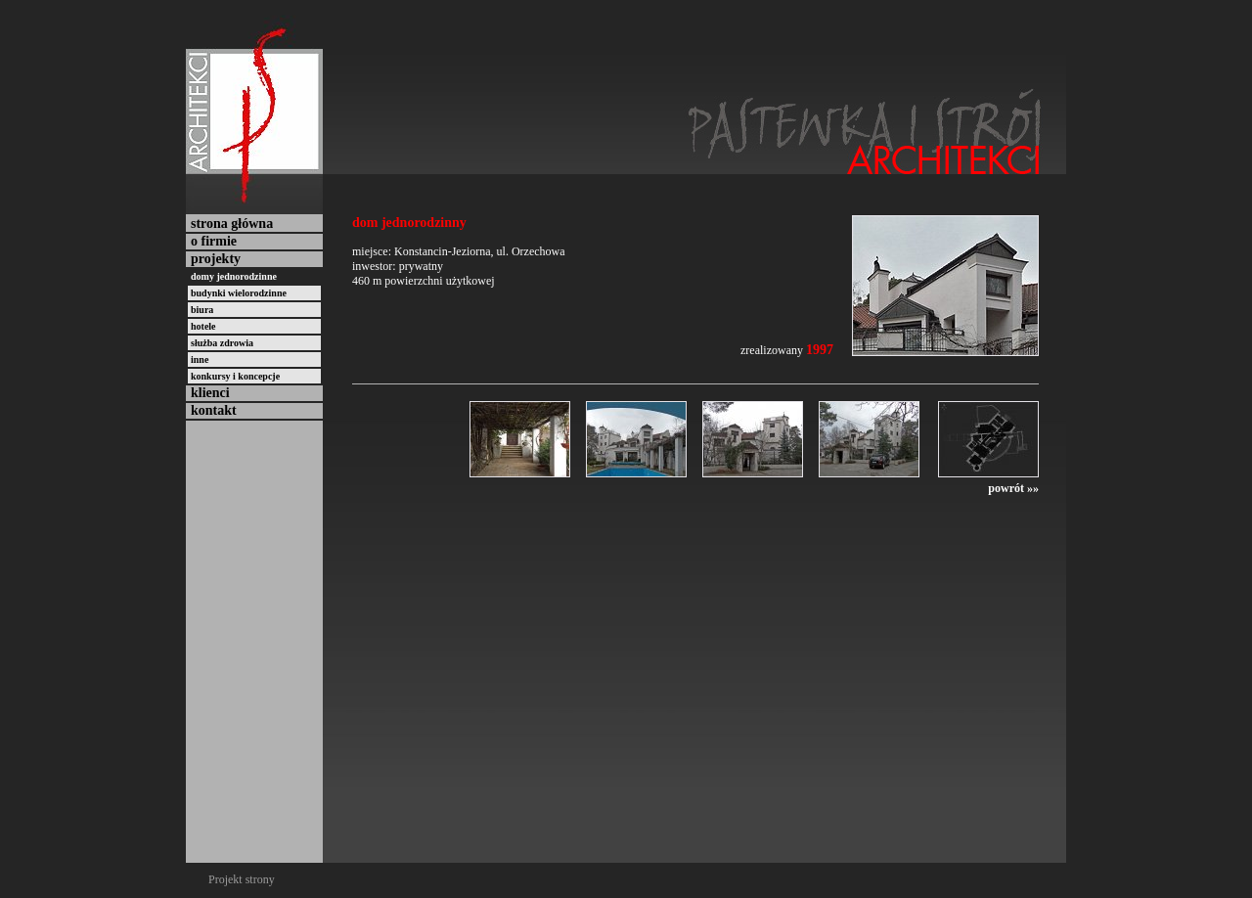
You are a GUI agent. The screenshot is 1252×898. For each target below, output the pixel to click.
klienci (210, 392)
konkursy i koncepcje (235, 376)
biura (202, 309)
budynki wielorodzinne (239, 293)
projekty (216, 258)
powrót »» (1013, 488)
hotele (203, 326)
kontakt (214, 410)
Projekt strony (241, 879)
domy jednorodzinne (234, 276)
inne (199, 359)
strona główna (232, 223)
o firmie (214, 241)
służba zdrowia (222, 342)
